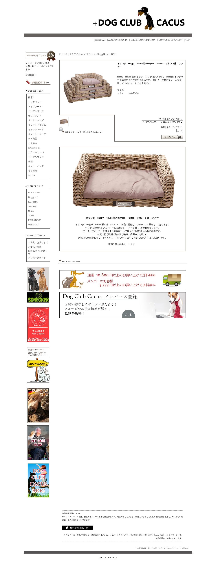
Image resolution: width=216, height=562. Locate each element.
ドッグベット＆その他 (69, 54)
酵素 (30, 97)
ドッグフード (34, 106)
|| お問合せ (184, 548)
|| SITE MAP (99, 40)
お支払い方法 (34, 247)
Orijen (31, 211)
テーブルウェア (36, 157)
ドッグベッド (34, 102)
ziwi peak (32, 206)
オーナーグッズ (36, 120)
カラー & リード (36, 152)
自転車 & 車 (34, 147)
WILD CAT (33, 224)
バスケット (89, 54)
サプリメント (34, 115)
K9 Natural (33, 202)
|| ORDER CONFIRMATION (142, 40)
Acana (31, 215)
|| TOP (187, 40)
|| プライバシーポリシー (168, 548)
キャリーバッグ (36, 166)
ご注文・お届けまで (38, 242)
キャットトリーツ (37, 134)
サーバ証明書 (131, 535)
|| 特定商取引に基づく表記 (146, 548)
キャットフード (36, 129)
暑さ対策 (32, 170)
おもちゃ (32, 143)
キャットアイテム (37, 125)
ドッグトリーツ (36, 111)
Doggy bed (33, 197)
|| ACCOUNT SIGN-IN (117, 40)
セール (31, 175)
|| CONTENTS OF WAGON (169, 40)
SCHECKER (34, 192)
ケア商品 (32, 138)
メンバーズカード (37, 258)
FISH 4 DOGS (34, 220)
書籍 (30, 161)
